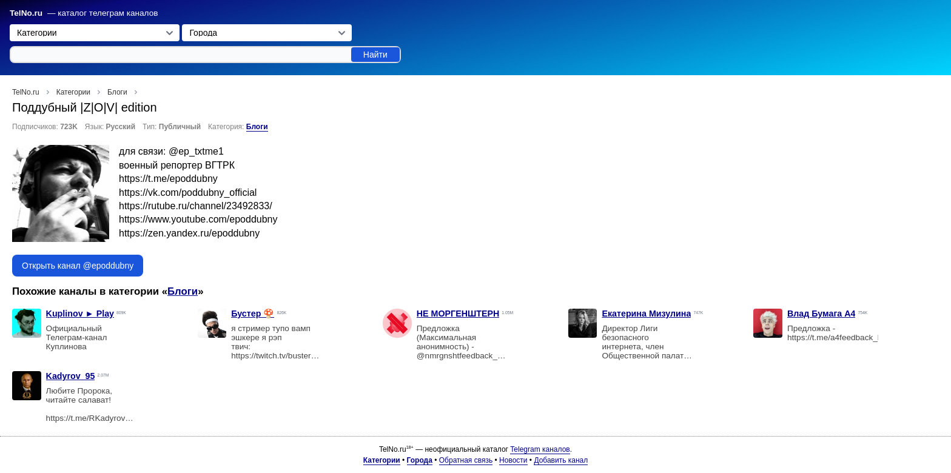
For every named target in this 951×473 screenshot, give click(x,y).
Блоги (257, 126)
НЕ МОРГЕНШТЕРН (458, 313)
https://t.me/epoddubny (168, 178)
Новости (513, 460)
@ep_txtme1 (196, 151)
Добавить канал (561, 460)
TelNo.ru (26, 13)
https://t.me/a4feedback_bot (838, 337)
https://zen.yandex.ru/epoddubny (189, 233)
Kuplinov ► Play (80, 313)
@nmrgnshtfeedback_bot (463, 355)
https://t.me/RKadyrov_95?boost (95, 423)
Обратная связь (465, 460)
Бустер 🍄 (252, 313)
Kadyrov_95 (70, 376)
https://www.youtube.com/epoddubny (198, 219)
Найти (375, 54)
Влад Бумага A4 (821, 313)
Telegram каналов (540, 449)
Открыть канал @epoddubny (77, 265)
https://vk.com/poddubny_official (188, 192)
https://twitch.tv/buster (271, 355)
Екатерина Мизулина (646, 313)
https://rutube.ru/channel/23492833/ (195, 206)
